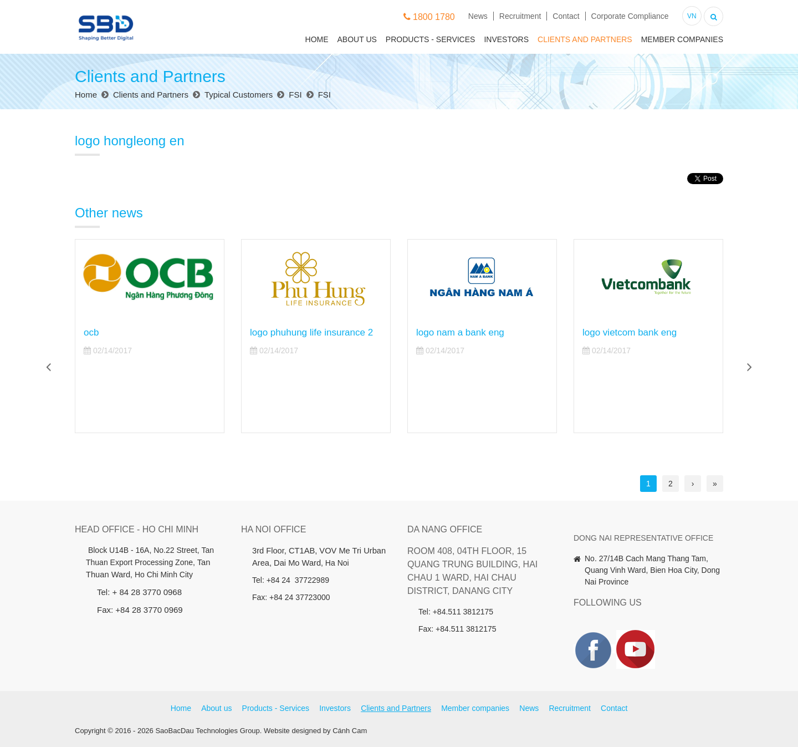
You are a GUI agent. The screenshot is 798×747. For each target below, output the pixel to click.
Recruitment (520, 16)
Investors (506, 39)
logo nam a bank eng (460, 332)
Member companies (682, 39)
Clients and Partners (585, 39)
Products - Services (430, 39)
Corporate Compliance (630, 16)
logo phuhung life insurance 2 (311, 332)
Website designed (292, 730)
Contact (566, 16)
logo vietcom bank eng (629, 332)
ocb (91, 332)
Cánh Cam (349, 730)
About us (357, 39)
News (478, 16)
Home (317, 39)
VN (692, 16)
